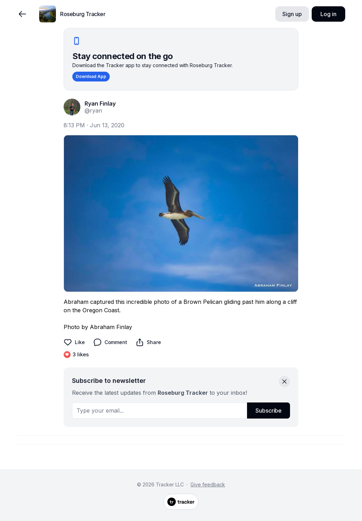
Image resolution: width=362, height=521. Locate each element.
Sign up (292, 13)
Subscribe (268, 410)
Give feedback (207, 484)
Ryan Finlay (100, 103)
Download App (91, 76)
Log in (328, 13)
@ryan (93, 110)
